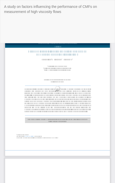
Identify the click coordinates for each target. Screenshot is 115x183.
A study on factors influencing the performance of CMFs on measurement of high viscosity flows (50, 9)
